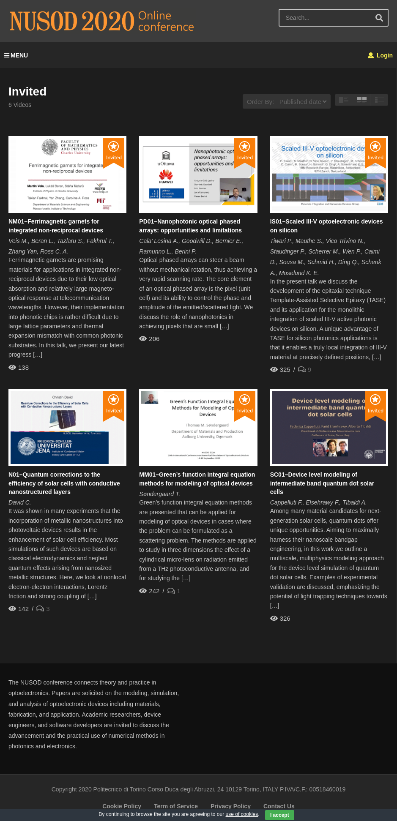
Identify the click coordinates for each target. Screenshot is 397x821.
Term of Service (176, 806)
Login (380, 55)
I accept (279, 815)
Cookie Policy (121, 806)
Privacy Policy (231, 806)
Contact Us (279, 806)
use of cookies (242, 814)
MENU (16, 55)
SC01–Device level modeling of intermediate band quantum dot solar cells (322, 483)
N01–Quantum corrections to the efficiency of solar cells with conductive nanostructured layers (64, 483)
